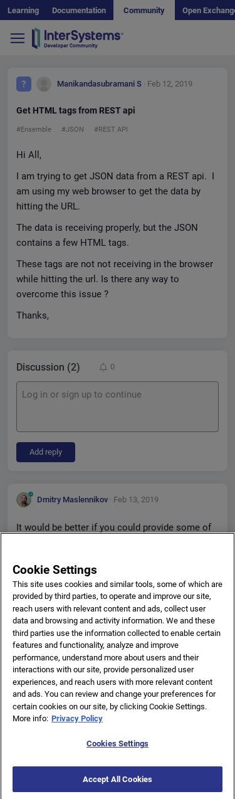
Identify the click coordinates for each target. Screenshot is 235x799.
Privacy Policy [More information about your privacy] (77, 723)
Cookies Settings (117, 748)
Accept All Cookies (117, 783)
